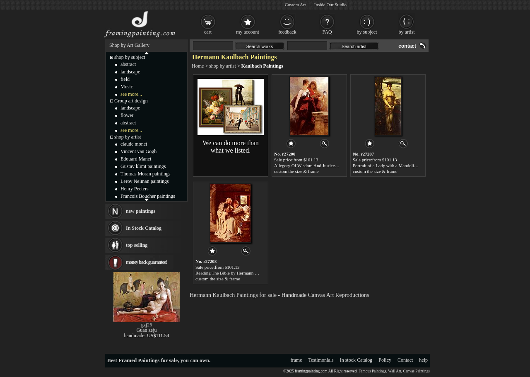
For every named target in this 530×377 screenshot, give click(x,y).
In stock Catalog (356, 360)
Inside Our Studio (330, 4)
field (125, 79)
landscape (130, 72)
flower (126, 115)
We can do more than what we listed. (230, 146)
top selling (136, 245)
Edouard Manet (135, 159)
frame (296, 360)
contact (407, 46)
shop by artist (222, 66)
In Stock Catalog (143, 228)
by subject (367, 32)
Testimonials (321, 360)
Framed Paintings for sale (148, 360)
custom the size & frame (296, 171)
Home (198, 66)
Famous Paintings (372, 371)
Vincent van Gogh (138, 151)
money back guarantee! (146, 262)
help (423, 360)
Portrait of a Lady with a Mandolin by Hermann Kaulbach (406, 165)
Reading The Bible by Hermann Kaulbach (233, 272)
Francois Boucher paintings (147, 196)
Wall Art (394, 371)
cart (208, 32)
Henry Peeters (134, 189)
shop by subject (129, 57)
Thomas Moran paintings (145, 174)
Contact (405, 360)
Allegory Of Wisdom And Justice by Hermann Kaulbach (325, 165)
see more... (131, 94)
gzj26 (146, 325)
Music (126, 87)
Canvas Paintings (416, 371)
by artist (407, 32)
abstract (128, 64)
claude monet (133, 144)
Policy (384, 360)
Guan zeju (147, 330)
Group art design (131, 101)
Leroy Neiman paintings (144, 181)
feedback (287, 32)
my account (247, 32)
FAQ (327, 32)
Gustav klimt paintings (143, 166)
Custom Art (295, 4)
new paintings (140, 211)
